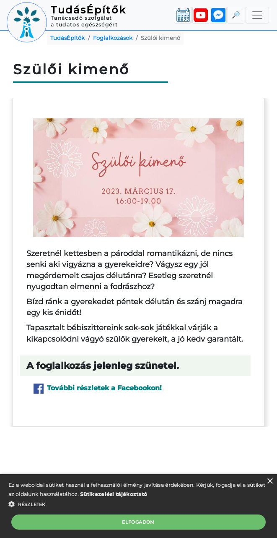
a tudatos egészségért (84, 24)
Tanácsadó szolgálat (81, 18)
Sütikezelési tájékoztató (113, 494)
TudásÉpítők (88, 10)
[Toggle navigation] (257, 15)
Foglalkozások (112, 38)
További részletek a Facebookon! (98, 388)
